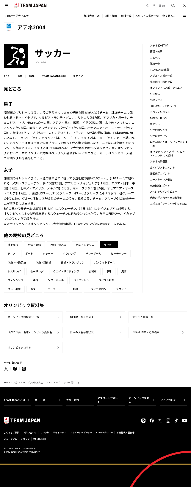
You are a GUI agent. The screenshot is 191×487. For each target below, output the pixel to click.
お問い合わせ (30, 432)
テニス (11, 253)
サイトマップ (59, 432)
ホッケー (48, 253)
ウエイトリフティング (66, 271)
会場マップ (156, 100)
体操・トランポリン (72, 262)
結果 (32, 76)
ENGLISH (41, 438)
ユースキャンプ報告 (161, 179)
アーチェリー (55, 289)
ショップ (25, 438)
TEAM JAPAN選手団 (54, 76)
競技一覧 (126, 15)
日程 (19, 76)
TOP (6, 76)
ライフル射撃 (106, 280)
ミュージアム (10, 438)
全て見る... (168, 15)
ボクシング (69, 253)
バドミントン (81, 280)
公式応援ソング (158, 130)
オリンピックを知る (141, 400)
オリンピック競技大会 (32, 382)
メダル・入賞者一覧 (147, 15)
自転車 (93, 271)
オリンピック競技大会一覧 (23, 317)
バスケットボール (104, 262)
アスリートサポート (110, 400)
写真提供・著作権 (125, 432)
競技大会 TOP (92, 15)
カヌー (34, 289)
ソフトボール (56, 280)
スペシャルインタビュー (163, 191)
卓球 (109, 271)
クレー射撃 (14, 289)
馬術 (123, 271)
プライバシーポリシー (81, 432)
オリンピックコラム (19, 347)
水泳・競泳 (34, 245)
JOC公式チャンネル (161, 106)
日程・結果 (110, 15)
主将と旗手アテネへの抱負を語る (168, 203)
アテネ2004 (52, 382)
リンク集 (44, 432)
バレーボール (93, 253)
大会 (15, 382)
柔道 (35, 280)
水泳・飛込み (58, 245)
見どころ (78, 76)
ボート (29, 253)
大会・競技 (79, 400)
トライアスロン (97, 289)
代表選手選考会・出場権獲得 (166, 197)
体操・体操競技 (17, 262)
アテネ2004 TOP (159, 45)
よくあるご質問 (11, 432)
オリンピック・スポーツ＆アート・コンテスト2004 (168, 153)
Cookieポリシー (104, 432)
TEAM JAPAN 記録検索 (145, 332)
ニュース (155, 57)
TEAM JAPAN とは (16, 400)
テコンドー (122, 289)
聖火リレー (156, 124)
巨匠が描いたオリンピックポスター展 (168, 143)
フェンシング (15, 280)
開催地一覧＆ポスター (83, 317)
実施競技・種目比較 (161, 82)
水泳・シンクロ (85, 245)
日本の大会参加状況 (82, 332)
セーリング (36, 271)
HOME (7, 382)
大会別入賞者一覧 (142, 317)
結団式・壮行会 (158, 118)
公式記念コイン (158, 136)
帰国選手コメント (160, 173)
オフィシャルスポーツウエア (166, 88)
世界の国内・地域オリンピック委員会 (30, 332)
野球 (75, 289)
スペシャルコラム (160, 112)
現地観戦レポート (160, 185)
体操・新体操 (43, 262)
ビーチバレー (119, 253)
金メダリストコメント (162, 167)
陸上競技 (13, 245)
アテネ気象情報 (158, 161)
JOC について (172, 400)
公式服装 (155, 94)
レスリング (14, 271)
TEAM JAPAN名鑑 (160, 69)
